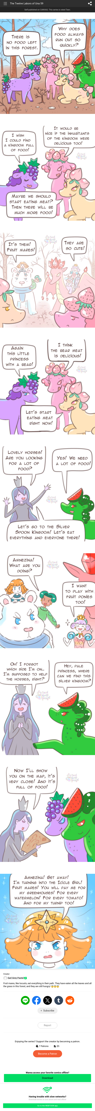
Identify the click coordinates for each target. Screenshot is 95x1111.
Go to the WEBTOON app (47, 1106)
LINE (25, 1000)
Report (47, 1025)
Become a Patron (47, 1053)
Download (47, 1077)
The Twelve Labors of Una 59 (26, 3)
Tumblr (58, 1000)
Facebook (36, 1000)
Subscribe (48, 1010)
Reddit (69, 1000)
